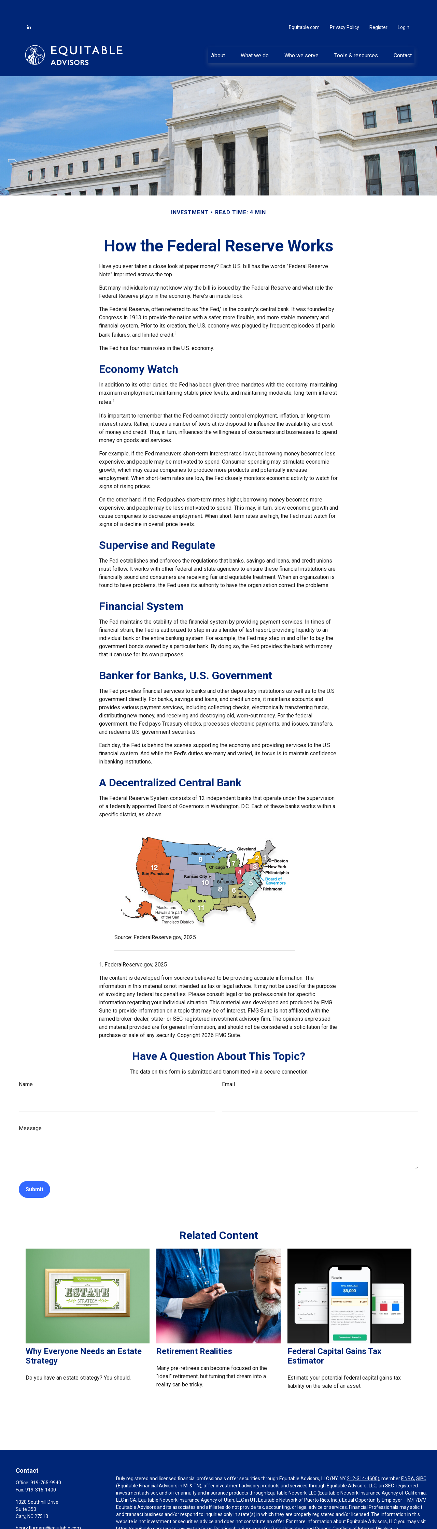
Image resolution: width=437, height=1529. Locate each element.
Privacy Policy (344, 7)
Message (30, 1108)
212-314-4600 (362, 1458)
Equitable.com (304, 7)
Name (26, 1064)
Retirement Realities (194, 1331)
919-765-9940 (45, 1462)
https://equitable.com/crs (143, 1508)
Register (378, 7)
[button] (218, 34)
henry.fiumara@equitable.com (48, 1507)
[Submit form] (34, 1169)
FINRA (407, 1458)
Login (403, 7)
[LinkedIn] (29, 7)
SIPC (421, 1458)
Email (228, 1064)
